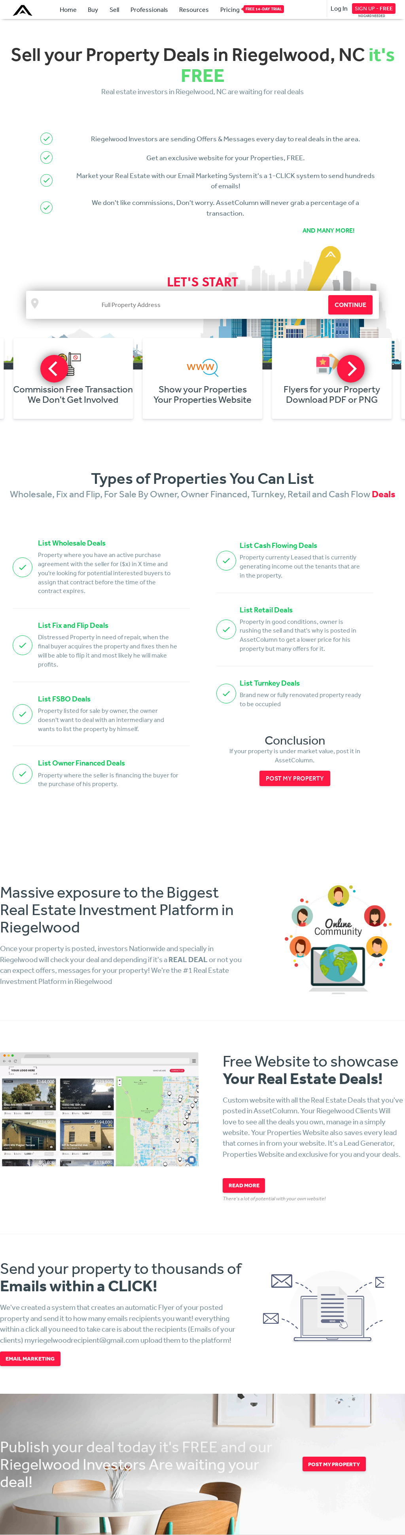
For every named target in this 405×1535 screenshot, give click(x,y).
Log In (339, 8)
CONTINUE (350, 305)
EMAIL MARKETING (30, 1358)
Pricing (230, 9)
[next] (351, 369)
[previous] (54, 369)
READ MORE (244, 1185)
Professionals (149, 9)
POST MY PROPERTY (295, 778)
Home (68, 9)
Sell (114, 9)
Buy (93, 9)
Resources (194, 9)
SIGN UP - (374, 8)
